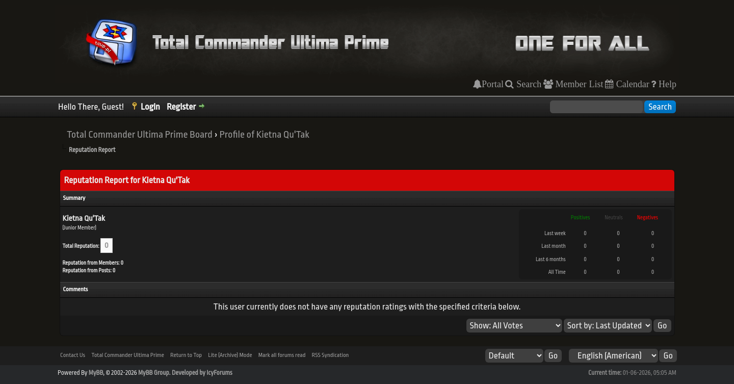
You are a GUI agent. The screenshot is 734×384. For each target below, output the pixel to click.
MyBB (96, 372)
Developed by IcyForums (202, 372)
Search (527, 84)
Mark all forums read (282, 355)
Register (181, 107)
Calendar (631, 84)
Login (150, 107)
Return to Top (186, 355)
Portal (493, 84)
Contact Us (72, 355)
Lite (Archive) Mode (230, 355)
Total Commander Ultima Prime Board (140, 134)
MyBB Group (153, 372)
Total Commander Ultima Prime (127, 355)
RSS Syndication (330, 355)
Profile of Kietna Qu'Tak (264, 134)
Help (666, 84)
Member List (578, 84)
